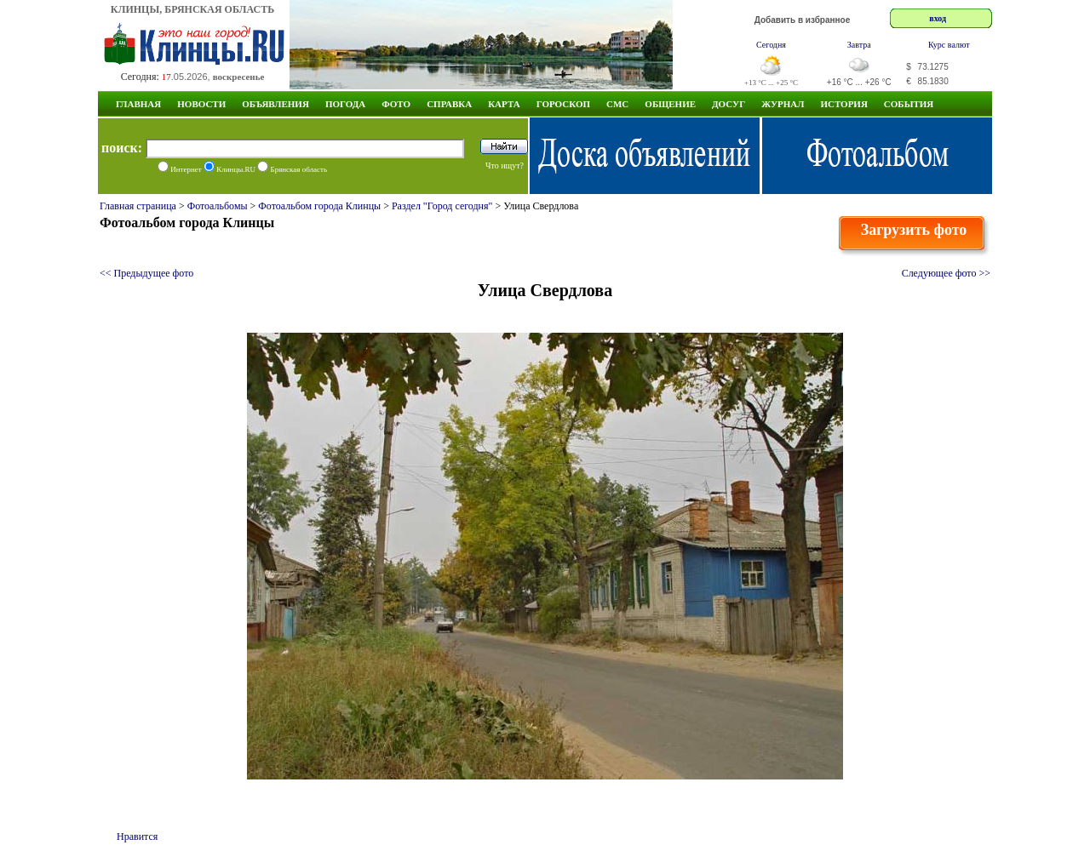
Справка (449, 104)
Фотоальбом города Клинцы (319, 206)
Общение (670, 104)
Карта (504, 104)
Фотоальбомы (217, 206)
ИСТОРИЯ (843, 104)
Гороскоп (563, 104)
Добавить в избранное (802, 20)
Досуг (728, 104)
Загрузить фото (914, 229)
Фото (396, 104)
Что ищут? (504, 165)
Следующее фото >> (946, 273)
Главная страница (138, 206)
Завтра (859, 44)
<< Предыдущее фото (146, 273)
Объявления (275, 104)
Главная (138, 104)
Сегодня (771, 44)
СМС (617, 104)
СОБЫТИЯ (908, 104)
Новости (201, 104)
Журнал (782, 104)
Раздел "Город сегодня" (442, 206)
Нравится (137, 836)
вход (937, 18)
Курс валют (949, 44)
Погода (345, 104)
